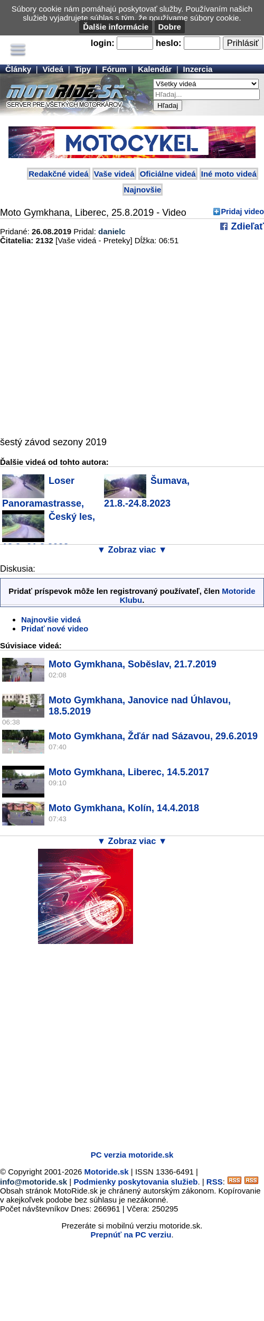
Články (18, 69)
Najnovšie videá (51, 619)
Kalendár (155, 69)
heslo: (169, 43)
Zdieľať (246, 226)
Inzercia (198, 69)
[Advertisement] (99, 1043)
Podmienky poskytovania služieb (135, 1181)
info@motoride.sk (33, 1181)
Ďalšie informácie (115, 26)
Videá (52, 69)
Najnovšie (143, 189)
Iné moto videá (229, 173)
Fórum (114, 69)
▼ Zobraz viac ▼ (132, 549)
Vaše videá (114, 173)
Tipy (82, 69)
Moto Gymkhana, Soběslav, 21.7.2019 (132, 664)
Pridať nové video (54, 628)
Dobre (169, 26)
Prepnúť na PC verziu (130, 1234)
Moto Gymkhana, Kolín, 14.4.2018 (124, 808)
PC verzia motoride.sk (132, 1154)
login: (103, 43)
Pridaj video (242, 211)
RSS (214, 1181)
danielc (112, 231)
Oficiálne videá (168, 173)
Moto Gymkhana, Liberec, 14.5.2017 (129, 772)
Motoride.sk (106, 1171)
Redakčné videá (58, 173)
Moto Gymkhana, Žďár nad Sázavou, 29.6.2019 (153, 736)
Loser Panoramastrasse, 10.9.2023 (43, 497)
